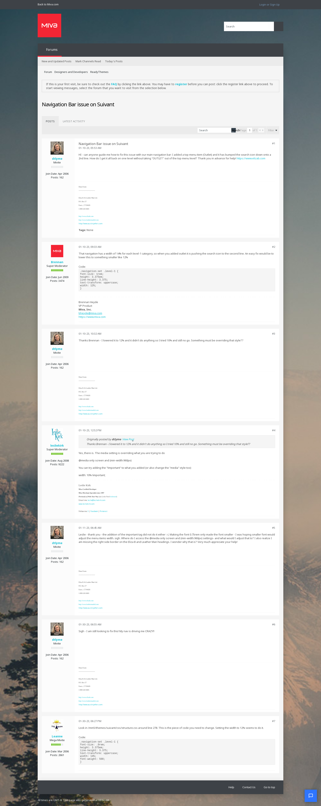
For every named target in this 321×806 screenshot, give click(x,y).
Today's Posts (114, 61)
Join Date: (51, 173)
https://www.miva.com (92, 317)
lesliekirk (57, 445)
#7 (273, 721)
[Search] (249, 26)
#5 (273, 528)
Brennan (57, 262)
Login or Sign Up (269, 4)
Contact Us (248, 787)
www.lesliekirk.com (87, 504)
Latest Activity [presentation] (74, 121)
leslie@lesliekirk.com (96, 500)
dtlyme (57, 159)
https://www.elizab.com (251, 158)
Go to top (269, 787)
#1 (273, 143)
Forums (52, 49)
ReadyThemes (99, 72)
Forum (48, 72)
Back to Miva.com (48, 4)
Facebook (94, 511)
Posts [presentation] (50, 121)
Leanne (57, 736)
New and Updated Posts (56, 61)
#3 (273, 333)
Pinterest (103, 511)
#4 (273, 430)
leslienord (113, 497)
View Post (128, 439)
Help (231, 787)
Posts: (55, 177)
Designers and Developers (71, 72)
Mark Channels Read (88, 61)
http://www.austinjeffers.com (91, 223)
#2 (273, 247)
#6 (273, 624)
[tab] (50, 121)
